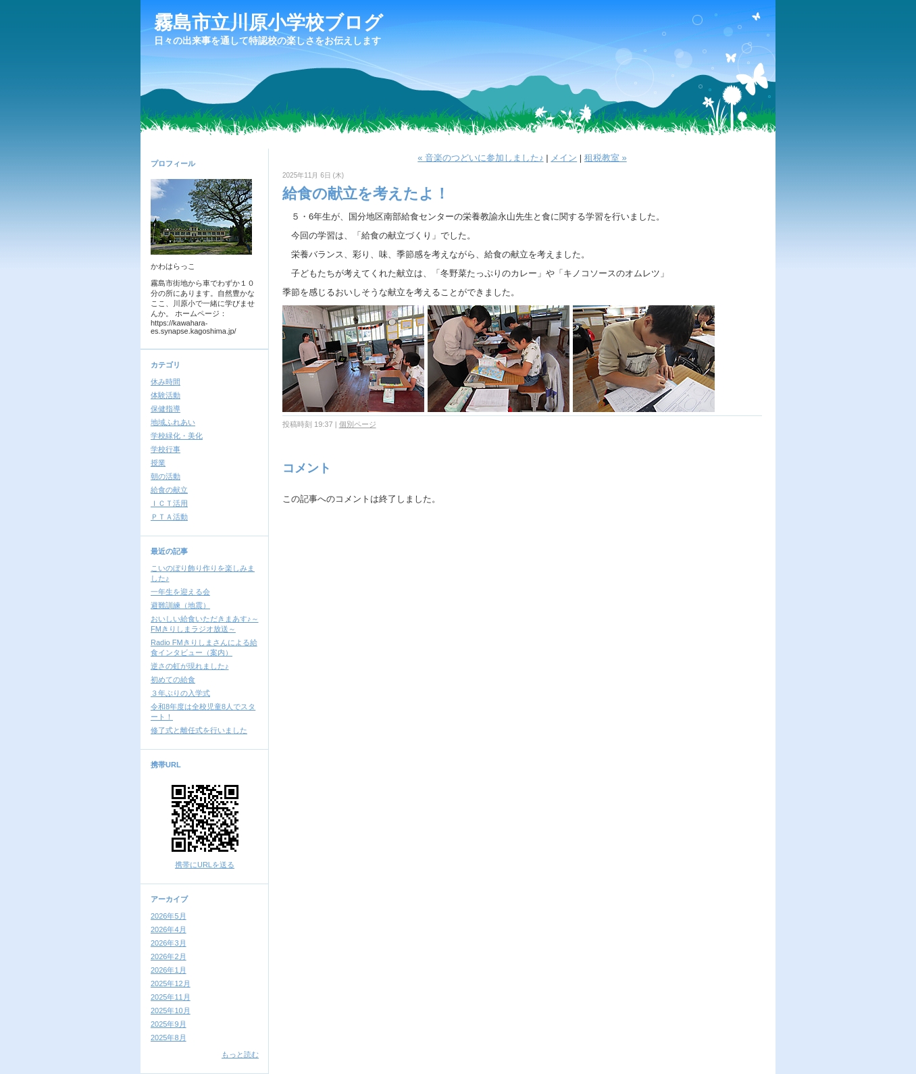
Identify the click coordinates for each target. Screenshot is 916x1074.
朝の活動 (165, 476)
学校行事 (165, 449)
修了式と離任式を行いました (199, 730)
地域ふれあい (173, 422)
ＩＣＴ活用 (169, 503)
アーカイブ (169, 899)
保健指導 (165, 409)
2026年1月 (168, 970)
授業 (158, 463)
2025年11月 (170, 997)
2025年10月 (170, 1010)
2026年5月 (168, 916)
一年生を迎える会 (180, 592)
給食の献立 (169, 490)
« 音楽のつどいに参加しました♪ (480, 158)
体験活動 (165, 395)
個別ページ (357, 424)
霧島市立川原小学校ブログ (268, 22)
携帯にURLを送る (204, 865)
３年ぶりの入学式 (180, 693)
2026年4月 (168, 929)
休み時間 (165, 382)
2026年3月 (168, 943)
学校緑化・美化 (177, 436)
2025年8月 (168, 1037)
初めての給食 (173, 679)
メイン (564, 158)
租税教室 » (605, 158)
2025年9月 (168, 1024)
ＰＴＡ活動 (169, 517)
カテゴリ (165, 365)
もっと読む (240, 1054)
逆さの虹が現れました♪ (190, 666)
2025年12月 (170, 983)
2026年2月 (168, 956)
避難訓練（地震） (180, 605)
